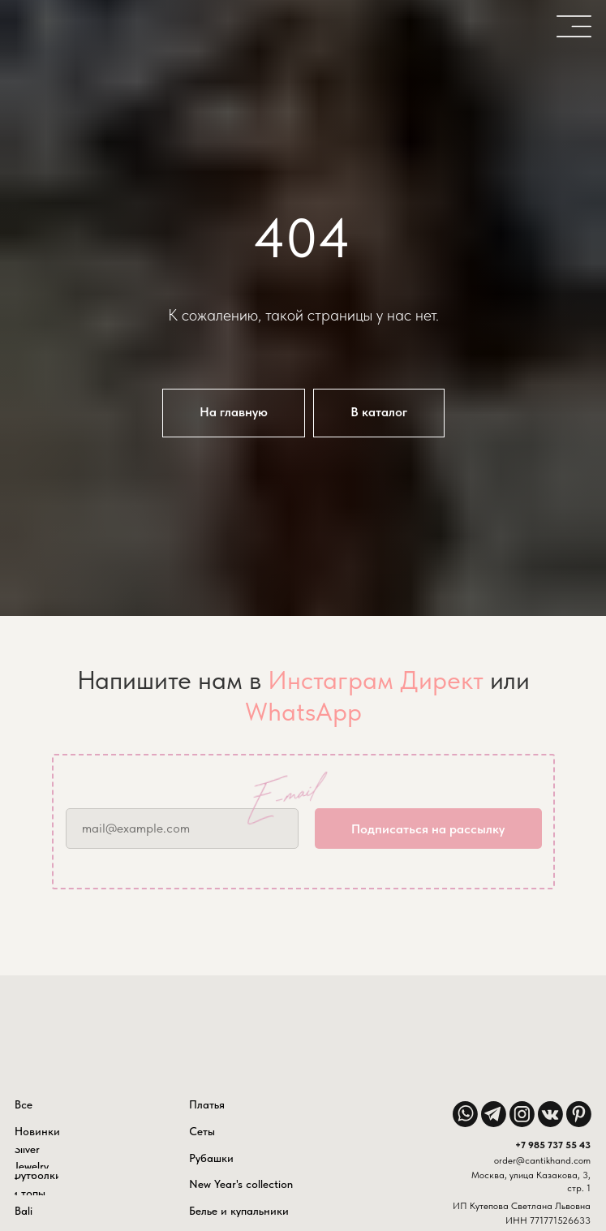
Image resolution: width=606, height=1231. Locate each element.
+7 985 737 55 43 (553, 1145)
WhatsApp (303, 711)
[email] (182, 828)
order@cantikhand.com (542, 1160)
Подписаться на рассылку (428, 829)
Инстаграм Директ (376, 680)
